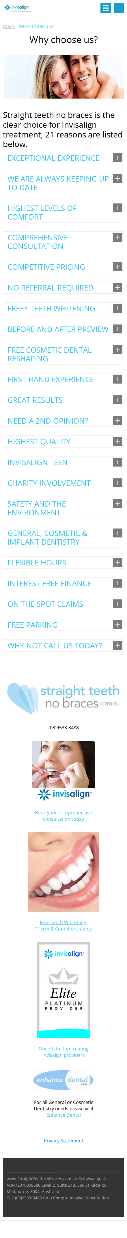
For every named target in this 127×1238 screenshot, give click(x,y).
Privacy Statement (63, 1140)
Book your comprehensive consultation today (63, 815)
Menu (106, 8)
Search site (119, 8)
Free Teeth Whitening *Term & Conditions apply (63, 925)
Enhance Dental (63, 1115)
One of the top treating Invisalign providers (64, 1051)
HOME (9, 26)
